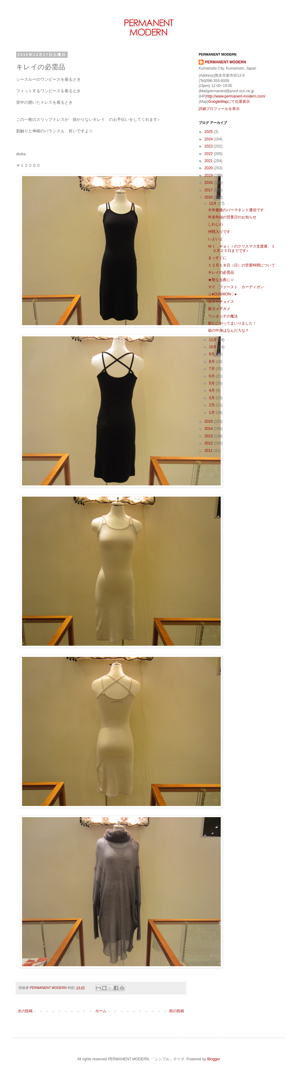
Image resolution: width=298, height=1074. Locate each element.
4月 (212, 390)
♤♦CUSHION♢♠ (222, 294)
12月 (213, 203)
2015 (209, 421)
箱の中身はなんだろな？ (228, 330)
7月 (212, 368)
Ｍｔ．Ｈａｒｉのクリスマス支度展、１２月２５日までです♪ (241, 248)
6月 (212, 376)
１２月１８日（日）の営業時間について (241, 265)
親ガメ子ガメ (219, 309)
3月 (212, 398)
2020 (209, 168)
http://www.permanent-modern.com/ (235, 96)
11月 (213, 340)
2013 (209, 436)
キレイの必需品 (221, 272)
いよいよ (215, 239)
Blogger (213, 1059)
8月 (212, 361)
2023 (209, 146)
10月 (213, 347)
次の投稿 (25, 1011)
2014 (209, 428)
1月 (212, 412)
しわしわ (215, 224)
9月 (212, 354)
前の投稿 (176, 1011)
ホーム (100, 1011)
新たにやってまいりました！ (232, 323)
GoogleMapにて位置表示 (229, 101)
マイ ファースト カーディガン (236, 287)
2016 (209, 197)
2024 (209, 139)
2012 (209, 443)
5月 (212, 383)
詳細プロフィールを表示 (219, 109)
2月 (212, 405)
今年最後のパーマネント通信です (236, 210)
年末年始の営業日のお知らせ (232, 217)
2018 (209, 182)
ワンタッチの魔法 (223, 316)
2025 (209, 132)
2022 (209, 154)
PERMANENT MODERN (225, 62)
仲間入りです (219, 232)
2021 (209, 161)
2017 (209, 190)
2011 (209, 450)
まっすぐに (217, 258)
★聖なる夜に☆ (221, 280)
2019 (209, 175)
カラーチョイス (221, 301)
